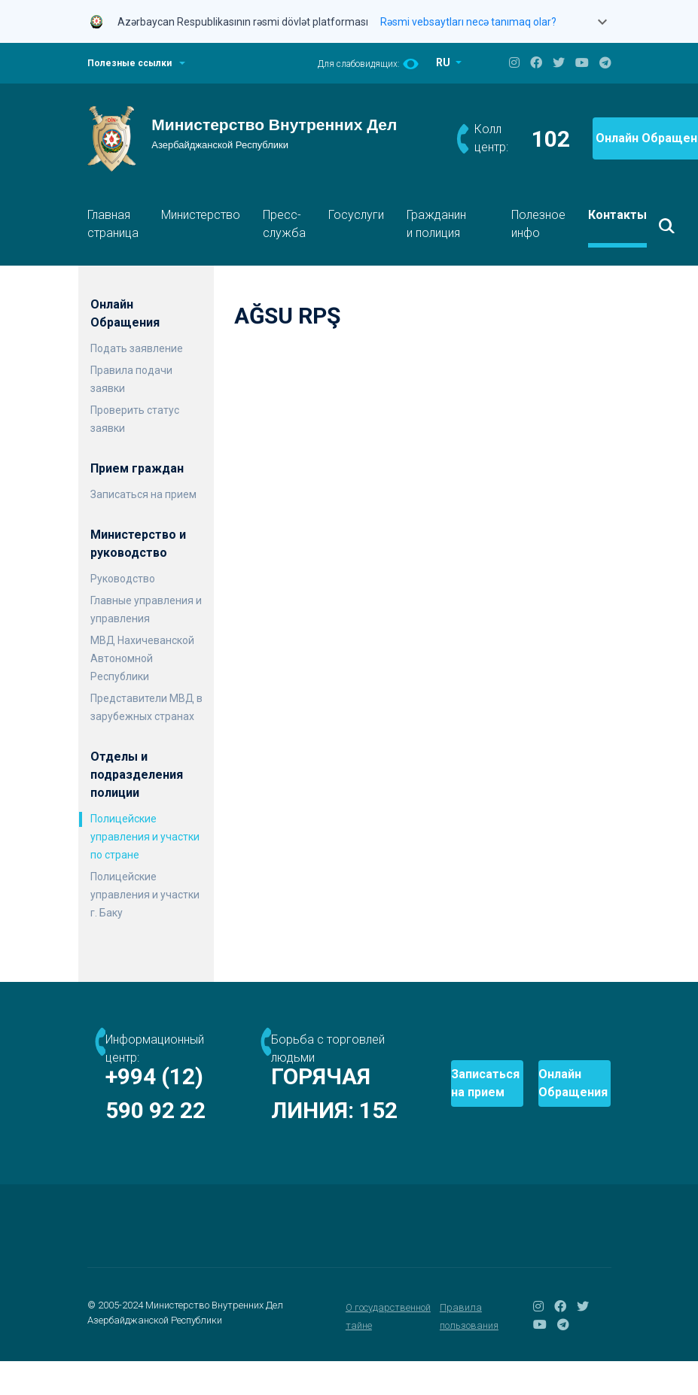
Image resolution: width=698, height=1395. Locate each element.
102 (551, 139)
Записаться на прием (143, 494)
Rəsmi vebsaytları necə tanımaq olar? (468, 22)
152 (271, 1144)
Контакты (617, 215)
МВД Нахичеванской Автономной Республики (142, 658)
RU (444, 62)
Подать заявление (136, 348)
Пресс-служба (284, 224)
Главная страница (113, 224)
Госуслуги (356, 215)
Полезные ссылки (129, 63)
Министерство (200, 215)
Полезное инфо (538, 224)
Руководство (122, 579)
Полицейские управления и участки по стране (145, 837)
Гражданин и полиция (436, 224)
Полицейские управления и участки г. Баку (145, 895)
